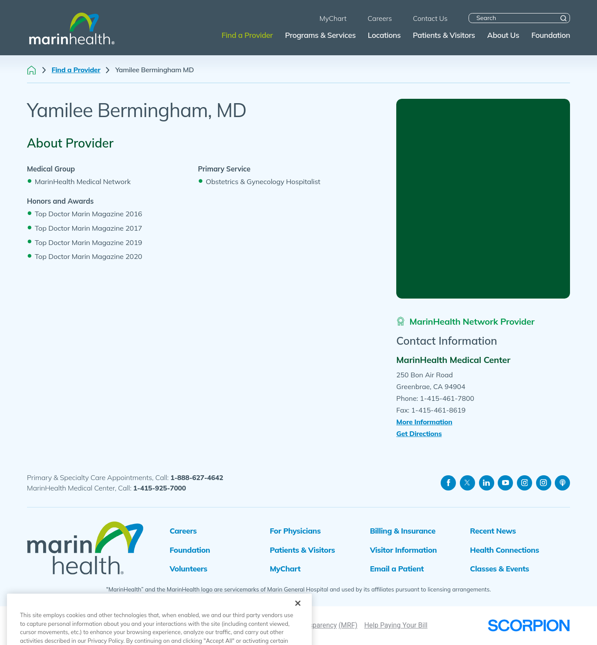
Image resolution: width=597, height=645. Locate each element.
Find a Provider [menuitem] (247, 35)
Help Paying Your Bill (396, 625)
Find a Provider (76, 70)
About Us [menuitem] (503, 35)
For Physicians (295, 530)
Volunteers (188, 568)
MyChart (285, 568)
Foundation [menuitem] (550, 35)
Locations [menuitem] (384, 35)
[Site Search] (563, 18)
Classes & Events (499, 568)
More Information (424, 421)
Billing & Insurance (402, 530)
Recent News (493, 530)
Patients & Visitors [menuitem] (444, 35)
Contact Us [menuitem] (430, 18)
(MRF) (347, 625)
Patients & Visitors (302, 549)
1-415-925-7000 (159, 488)
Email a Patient (397, 568)
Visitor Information (403, 549)
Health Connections (504, 549)
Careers (182, 530)
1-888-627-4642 (196, 477)
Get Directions (419, 433)
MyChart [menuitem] (332, 18)
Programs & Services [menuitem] (320, 35)
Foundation (189, 549)
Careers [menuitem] (380, 18)
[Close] (297, 621)
